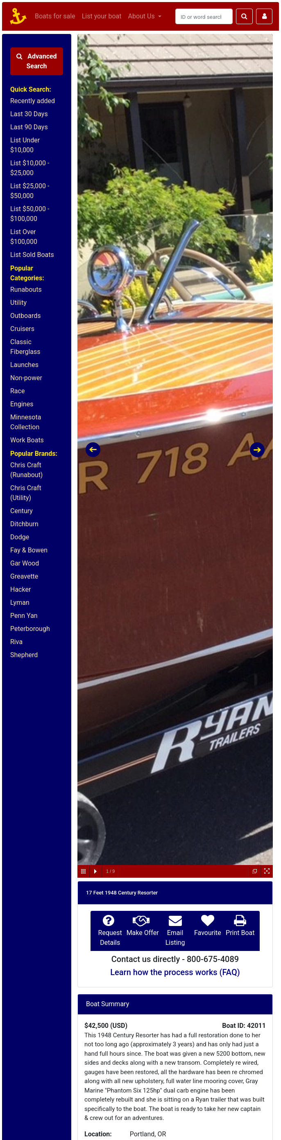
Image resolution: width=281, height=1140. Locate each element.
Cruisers (22, 329)
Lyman (19, 602)
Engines (21, 404)
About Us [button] (142, 16)
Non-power (26, 378)
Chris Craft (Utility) (25, 493)
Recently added (32, 101)
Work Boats (27, 440)
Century (21, 511)
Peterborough (30, 629)
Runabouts (26, 289)
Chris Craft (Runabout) (26, 470)
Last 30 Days (29, 114)
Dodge (19, 537)
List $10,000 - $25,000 (29, 168)
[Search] (204, 16)
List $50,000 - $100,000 (29, 214)
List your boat (102, 16)
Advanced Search (36, 61)
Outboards (25, 316)
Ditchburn (24, 524)
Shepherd (24, 655)
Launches (24, 365)
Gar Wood (24, 563)
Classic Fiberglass (25, 347)
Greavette (24, 576)
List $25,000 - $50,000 (29, 191)
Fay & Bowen (29, 550)
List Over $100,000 (23, 237)
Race (17, 391)
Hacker (20, 589)
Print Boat (240, 933)
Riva (16, 642)
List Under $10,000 (25, 145)
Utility (18, 302)
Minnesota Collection (25, 422)
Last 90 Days (29, 127)
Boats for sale (55, 16)
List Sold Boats (32, 255)
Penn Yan (24, 616)
